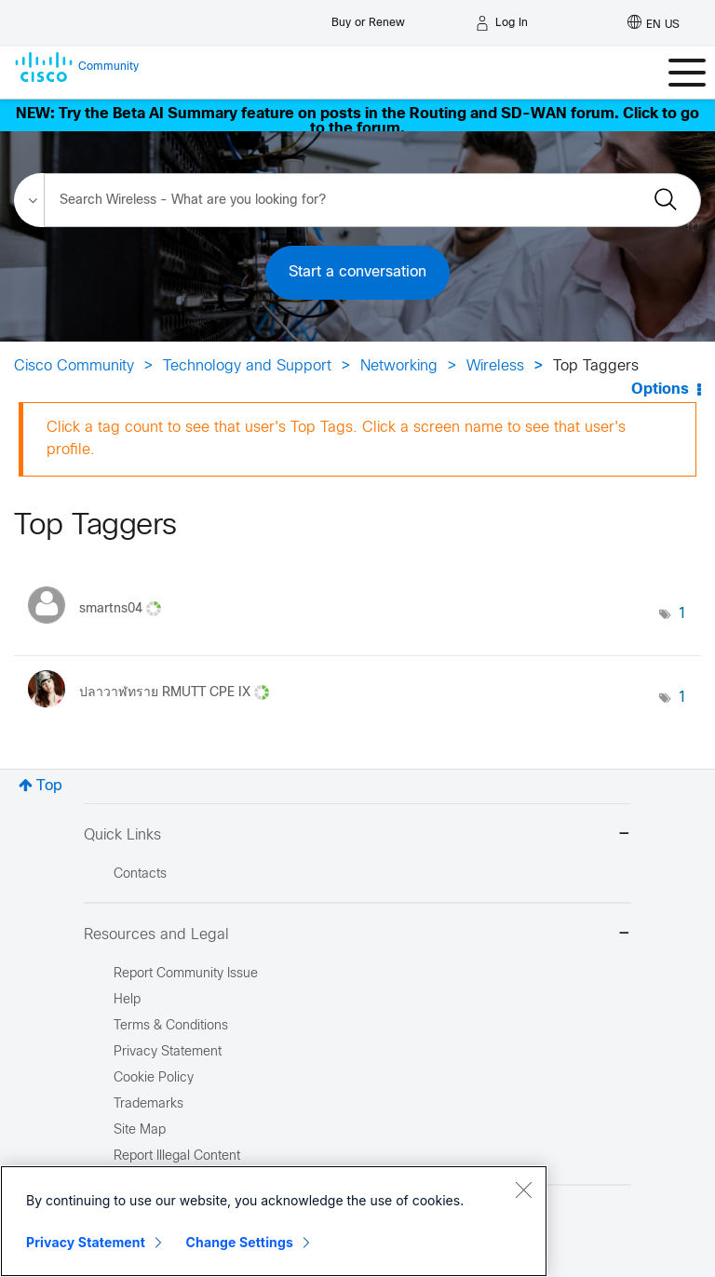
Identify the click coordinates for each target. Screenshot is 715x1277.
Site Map (140, 1130)
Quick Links (357, 835)
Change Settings (239, 1242)
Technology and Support (247, 366)
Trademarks (148, 1104)
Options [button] (660, 390)
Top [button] (49, 786)
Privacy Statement (85, 1242)
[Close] (523, 1189)
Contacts (140, 874)
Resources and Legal (357, 935)
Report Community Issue (186, 974)
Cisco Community (74, 366)
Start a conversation (357, 272)
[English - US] (653, 23)
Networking (399, 366)
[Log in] (502, 23)
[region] (273, 1221)
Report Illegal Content (177, 1156)
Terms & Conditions (171, 1026)
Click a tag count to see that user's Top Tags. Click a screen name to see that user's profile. (336, 439)
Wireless (495, 366)
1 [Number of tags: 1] (682, 614)
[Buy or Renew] (368, 18)
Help (127, 1000)
